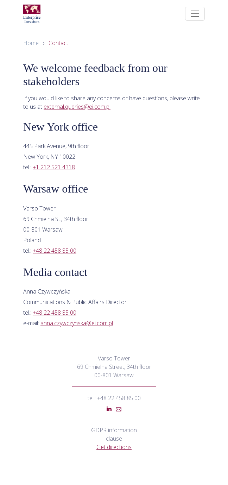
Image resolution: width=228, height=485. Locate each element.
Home (31, 43)
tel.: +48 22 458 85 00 (114, 398)
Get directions (114, 447)
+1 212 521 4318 (54, 167)
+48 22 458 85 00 (54, 250)
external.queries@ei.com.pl (77, 107)
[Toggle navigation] (195, 14)
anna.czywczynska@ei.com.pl (76, 323)
